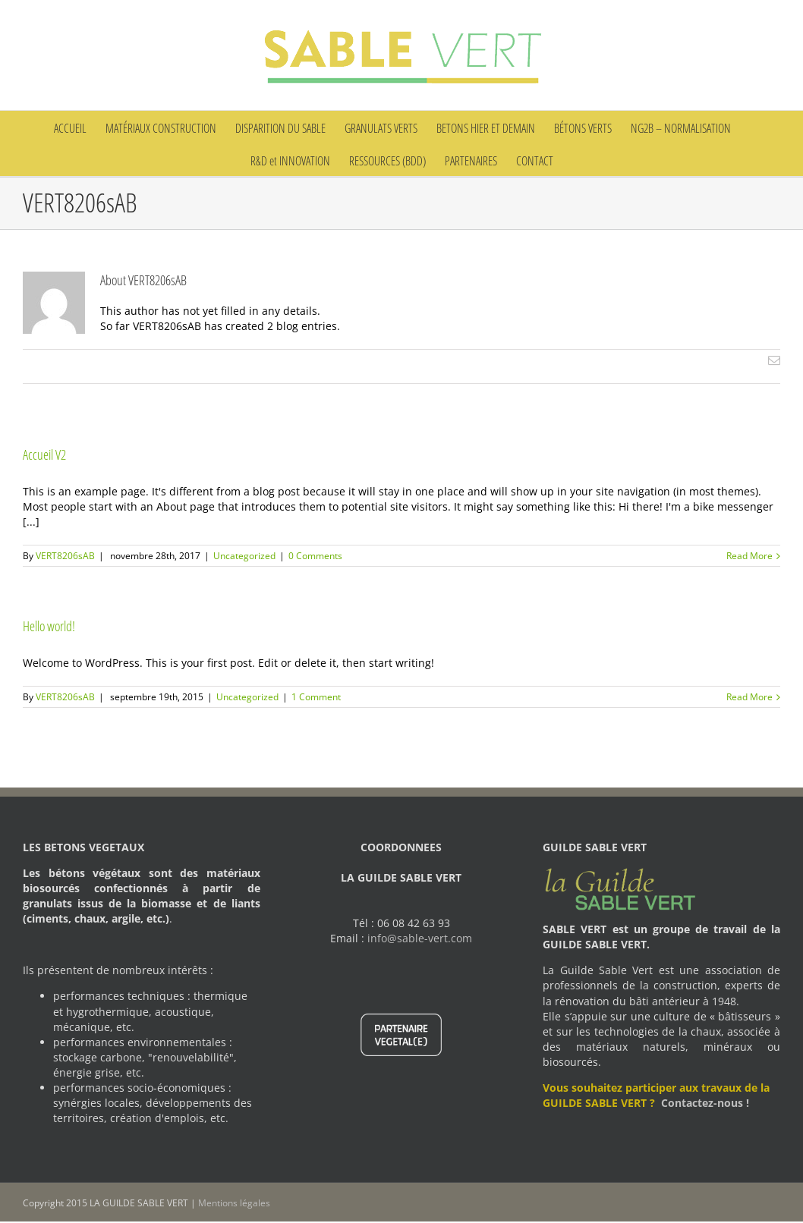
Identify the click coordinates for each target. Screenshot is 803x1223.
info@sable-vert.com (419, 938)
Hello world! (49, 626)
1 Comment (316, 696)
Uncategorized (244, 555)
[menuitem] (79, 127)
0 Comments (315, 555)
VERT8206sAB (65, 555)
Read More (749, 555)
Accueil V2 (44, 454)
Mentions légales (234, 1202)
